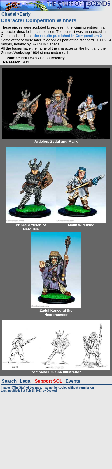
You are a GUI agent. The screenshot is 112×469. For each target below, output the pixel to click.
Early (25, 14)
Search (9, 381)
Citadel (8, 14)
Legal (26, 381)
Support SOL (48, 381)
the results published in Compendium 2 (68, 36)
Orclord (51, 390)
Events (73, 381)
